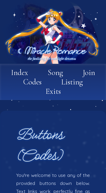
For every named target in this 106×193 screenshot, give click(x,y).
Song (55, 72)
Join (89, 72)
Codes (32, 82)
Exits (53, 91)
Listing (72, 82)
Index (19, 72)
